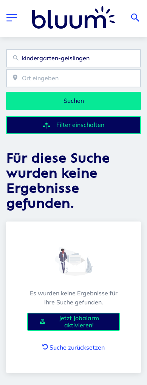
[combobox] (73, 58)
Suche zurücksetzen (73, 347)
